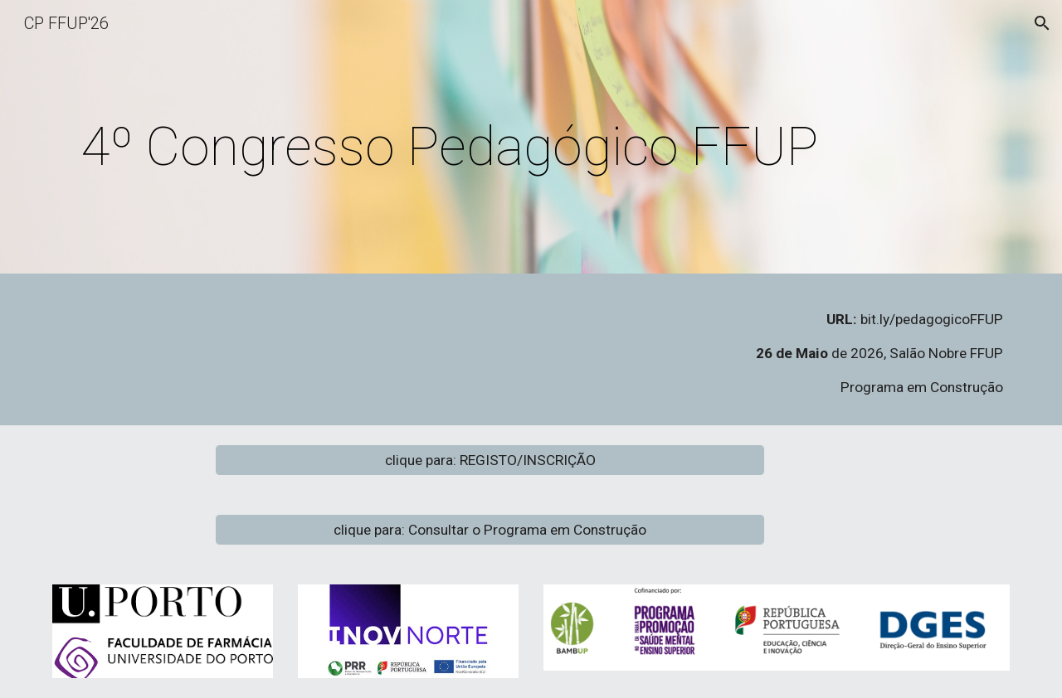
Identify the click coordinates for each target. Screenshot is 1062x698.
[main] (449, 141)
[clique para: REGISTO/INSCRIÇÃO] (490, 459)
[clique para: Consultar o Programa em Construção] (490, 529)
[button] (1042, 23)
